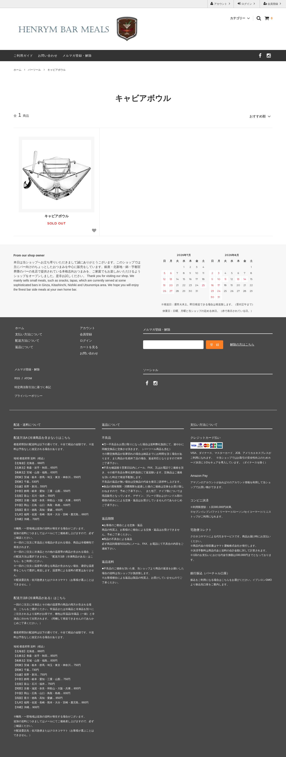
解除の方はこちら (242, 343)
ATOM (26, 373)
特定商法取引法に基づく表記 (33, 379)
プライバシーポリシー (29, 386)
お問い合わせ (47, 55)
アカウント (220, 3)
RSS (17, 373)
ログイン (246, 3)
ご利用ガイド (23, 55)
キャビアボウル (56, 69)
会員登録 (273, 3)
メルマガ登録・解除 (77, 55)
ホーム (17, 69)
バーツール (34, 69)
